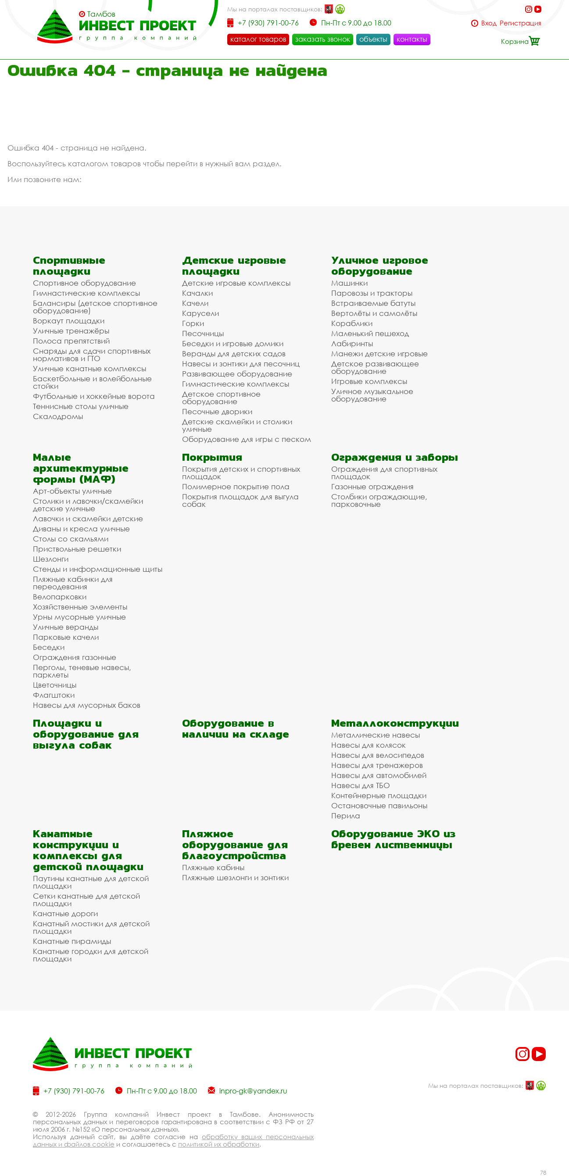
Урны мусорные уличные (79, 616)
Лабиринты (352, 343)
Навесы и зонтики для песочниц (241, 363)
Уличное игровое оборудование (379, 265)
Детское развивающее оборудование (375, 367)
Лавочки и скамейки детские (88, 518)
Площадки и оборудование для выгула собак (86, 733)
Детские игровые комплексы (236, 283)
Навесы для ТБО (360, 785)
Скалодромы (58, 416)
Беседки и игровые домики (232, 343)
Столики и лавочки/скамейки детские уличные (88, 504)
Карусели (200, 313)
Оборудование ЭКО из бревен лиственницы (393, 839)
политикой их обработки (218, 1144)
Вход (489, 23)
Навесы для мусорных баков (86, 705)
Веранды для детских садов (234, 353)
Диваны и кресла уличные (81, 528)
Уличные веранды (65, 627)
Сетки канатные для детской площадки (86, 899)
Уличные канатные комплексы (89, 368)
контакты (412, 39)
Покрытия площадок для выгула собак (240, 500)
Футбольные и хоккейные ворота (94, 396)
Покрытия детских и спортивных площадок (241, 472)
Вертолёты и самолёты (374, 313)
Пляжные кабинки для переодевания (73, 582)
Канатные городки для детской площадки (90, 954)
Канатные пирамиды (72, 941)
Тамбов (101, 14)
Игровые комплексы (369, 381)
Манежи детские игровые (379, 353)
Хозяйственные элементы (80, 606)
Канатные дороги (65, 913)
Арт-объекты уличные (72, 491)
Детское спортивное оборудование (221, 397)
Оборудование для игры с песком (246, 439)
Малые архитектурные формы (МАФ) (81, 468)
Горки (193, 323)
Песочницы (203, 333)
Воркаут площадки (68, 320)
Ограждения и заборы (394, 457)
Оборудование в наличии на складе (235, 728)
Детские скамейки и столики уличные (237, 425)
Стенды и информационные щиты (97, 569)
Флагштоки (54, 695)
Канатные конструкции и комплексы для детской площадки (88, 850)
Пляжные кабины (213, 867)
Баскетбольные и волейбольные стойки (92, 382)
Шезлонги (50, 559)
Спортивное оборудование (84, 283)
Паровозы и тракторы (371, 293)
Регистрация (520, 23)
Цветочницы (54, 684)
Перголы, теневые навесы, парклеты (82, 670)
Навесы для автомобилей (378, 775)
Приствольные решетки (77, 548)
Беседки (48, 647)
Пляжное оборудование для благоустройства (235, 844)
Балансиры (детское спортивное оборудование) (95, 306)
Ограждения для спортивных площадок (384, 472)
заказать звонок (322, 39)
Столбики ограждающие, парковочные (379, 500)
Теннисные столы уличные (81, 406)
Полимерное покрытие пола (236, 486)
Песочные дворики (217, 411)
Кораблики (351, 323)
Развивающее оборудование (237, 373)
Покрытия (212, 457)
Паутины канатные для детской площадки (91, 882)
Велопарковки (59, 596)
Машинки (349, 283)
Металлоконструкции (395, 722)
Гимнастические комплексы (86, 293)
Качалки (197, 293)
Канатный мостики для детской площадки (91, 927)
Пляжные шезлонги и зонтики (235, 877)
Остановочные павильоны (379, 805)
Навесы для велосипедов (377, 755)
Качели (195, 303)
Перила (345, 815)
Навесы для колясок (368, 745)
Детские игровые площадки (234, 265)
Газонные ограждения (372, 486)
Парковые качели (66, 637)
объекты (373, 39)
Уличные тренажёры (71, 330)
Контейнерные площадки (378, 795)
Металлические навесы (375, 735)
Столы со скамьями (70, 538)
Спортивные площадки (69, 265)
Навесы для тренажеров (377, 765)
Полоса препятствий (71, 340)
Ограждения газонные (74, 657)
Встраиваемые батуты (373, 303)
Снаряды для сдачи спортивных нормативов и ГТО (91, 354)
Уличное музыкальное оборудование (372, 394)
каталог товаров (258, 39)
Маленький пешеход (370, 333)
